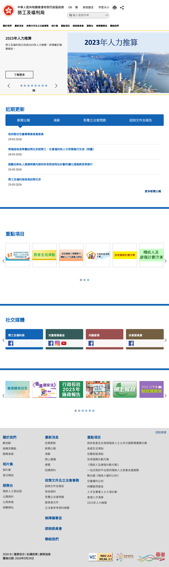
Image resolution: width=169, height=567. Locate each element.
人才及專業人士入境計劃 (102, 492)
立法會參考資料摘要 (57, 508)
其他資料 (50, 491)
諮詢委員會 (78, 25)
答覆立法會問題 (94, 120)
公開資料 (8, 496)
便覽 (47, 464)
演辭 (56, 120)
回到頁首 (161, 432)
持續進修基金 (95, 486)
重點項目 (65, 25)
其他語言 (88, 7)
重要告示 (19, 554)
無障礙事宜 (101, 25)
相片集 (54, 25)
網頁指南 (45, 554)
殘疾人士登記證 (12, 491)
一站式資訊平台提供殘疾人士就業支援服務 (113, 470)
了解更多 (19, 74)
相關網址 (8, 507)
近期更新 (50, 443)
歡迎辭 (7, 443)
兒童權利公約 (95, 481)
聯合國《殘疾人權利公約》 (103, 475)
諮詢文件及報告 (140, 120)
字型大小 (103, 7)
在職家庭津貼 (95, 454)
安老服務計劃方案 (98, 459)
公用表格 (8, 502)
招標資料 (50, 470)
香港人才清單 (95, 497)
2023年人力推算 (97, 502)
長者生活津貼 (95, 448)
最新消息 (19, 25)
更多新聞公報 (153, 191)
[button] (21, 86)
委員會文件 (52, 502)
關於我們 (7, 25)
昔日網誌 (8, 475)
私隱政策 (32, 554)
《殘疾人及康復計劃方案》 (103, 464)
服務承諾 (8, 454)
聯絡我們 (114, 25)
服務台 (90, 25)
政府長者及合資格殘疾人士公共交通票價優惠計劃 (117, 443)
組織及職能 (9, 448)
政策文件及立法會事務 (37, 25)
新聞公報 (23, 120)
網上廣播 (50, 459)
